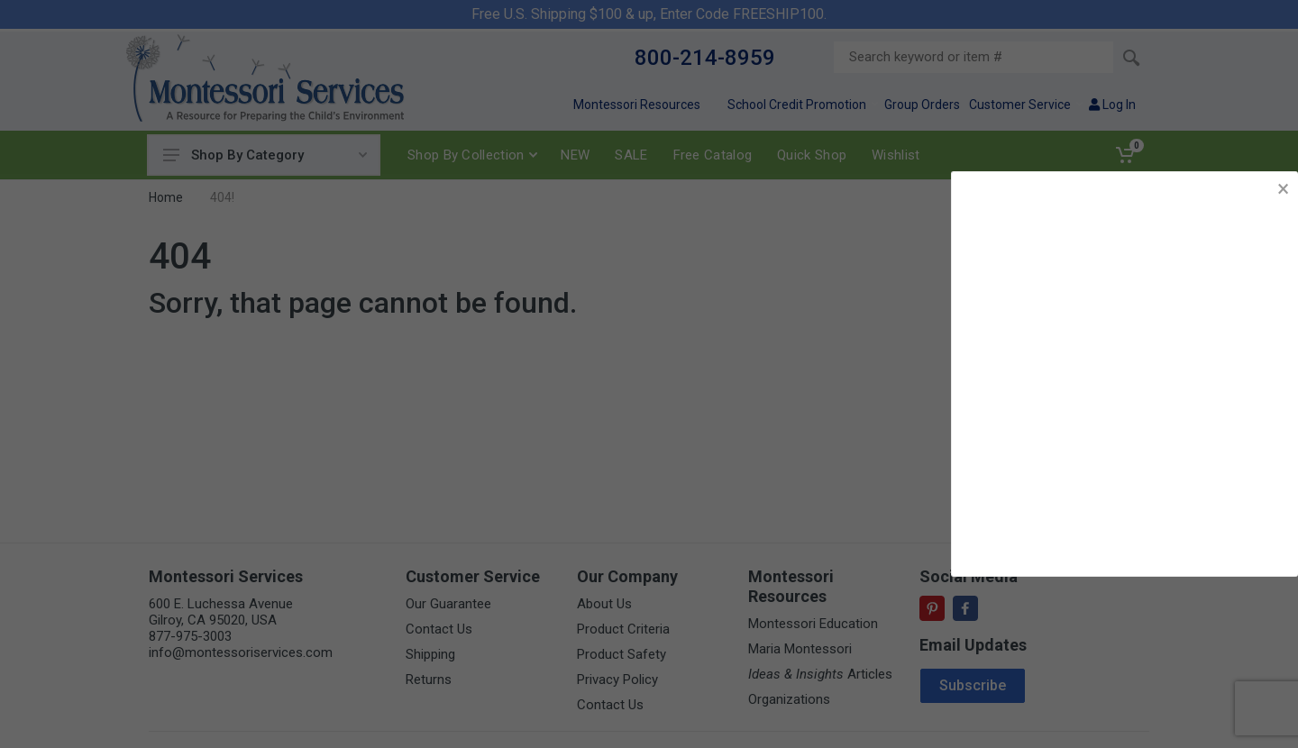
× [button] (1283, 189)
